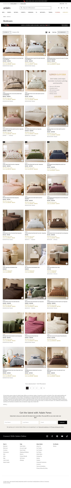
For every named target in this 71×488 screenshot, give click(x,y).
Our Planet (39, 452)
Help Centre (62, 3)
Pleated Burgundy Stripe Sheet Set (31, 335)
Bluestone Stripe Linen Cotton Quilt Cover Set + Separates (56, 130)
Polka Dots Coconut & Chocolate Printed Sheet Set (57, 335)
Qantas (38, 458)
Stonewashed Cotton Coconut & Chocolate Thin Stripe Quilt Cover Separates (57, 59)
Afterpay (22, 460)
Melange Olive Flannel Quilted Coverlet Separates (12, 335)
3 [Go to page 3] (33, 388)
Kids (37, 12)
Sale (4, 458)
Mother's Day (43, 12)
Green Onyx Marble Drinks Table (53, 267)
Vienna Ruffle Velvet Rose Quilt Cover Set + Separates (13, 129)
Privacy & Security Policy (57, 427)
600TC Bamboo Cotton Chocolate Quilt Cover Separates (56, 371)
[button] (46, 32)
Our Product (39, 450)
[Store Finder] (58, 8)
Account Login (23, 448)
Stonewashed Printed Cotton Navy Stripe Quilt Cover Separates (13, 371)
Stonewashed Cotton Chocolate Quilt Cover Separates (57, 233)
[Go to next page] (44, 388)
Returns (21, 454)
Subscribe (63, 422)
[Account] (61, 8)
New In (4, 12)
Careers (38, 460)
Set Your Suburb (13, 3)
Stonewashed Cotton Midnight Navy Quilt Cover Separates (56, 165)
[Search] (22, 8)
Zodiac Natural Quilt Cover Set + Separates (11, 164)
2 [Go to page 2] (30, 388)
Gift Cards (22, 458)
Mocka (54, 446)
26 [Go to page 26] (41, 388)
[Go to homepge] (6, 7)
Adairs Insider (6, 462)
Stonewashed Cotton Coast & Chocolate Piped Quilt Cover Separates (35, 59)
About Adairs (40, 444)
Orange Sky (39, 456)
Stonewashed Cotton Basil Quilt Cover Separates (34, 301)
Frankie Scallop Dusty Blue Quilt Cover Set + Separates (35, 233)
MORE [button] (5, 404)
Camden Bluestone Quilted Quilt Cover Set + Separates (33, 371)
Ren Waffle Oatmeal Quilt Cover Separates (33, 129)
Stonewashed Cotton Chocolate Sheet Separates (12, 233)
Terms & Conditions (44, 427)
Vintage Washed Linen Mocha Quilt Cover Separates (57, 301)
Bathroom (16, 12)
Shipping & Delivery (24, 452)
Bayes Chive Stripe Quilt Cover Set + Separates (34, 164)
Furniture (23, 12)
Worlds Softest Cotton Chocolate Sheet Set (11, 301)
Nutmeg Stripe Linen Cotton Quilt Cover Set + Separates (33, 198)
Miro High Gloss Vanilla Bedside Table (32, 267)
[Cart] (67, 8)
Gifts (4, 456)
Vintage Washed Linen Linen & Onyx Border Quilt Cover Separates (12, 94)
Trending (51, 12)
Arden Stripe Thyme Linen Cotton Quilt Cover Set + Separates (34, 94)
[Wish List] (64, 8)
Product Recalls (23, 456)
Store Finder (22, 450)
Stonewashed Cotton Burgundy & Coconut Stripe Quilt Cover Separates (57, 198)
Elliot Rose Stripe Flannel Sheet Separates (11, 197)
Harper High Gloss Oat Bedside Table (10, 267)
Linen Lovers (66, 12)
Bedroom (9, 12)
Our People (39, 448)
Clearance (58, 12)
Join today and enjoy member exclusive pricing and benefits (57, 81)
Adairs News (39, 454)
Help (21, 444)
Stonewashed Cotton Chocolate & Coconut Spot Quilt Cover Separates (13, 59)
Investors (39, 464)
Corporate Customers (41, 462)
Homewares (31, 12)
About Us (39, 446)
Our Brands (55, 444)
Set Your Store (23, 3)
